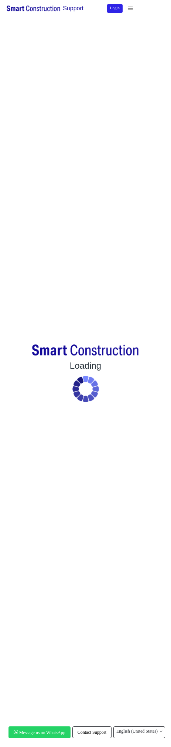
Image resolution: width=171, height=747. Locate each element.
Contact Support (92, 732)
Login (115, 8)
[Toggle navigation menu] (130, 8)
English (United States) (139, 731)
